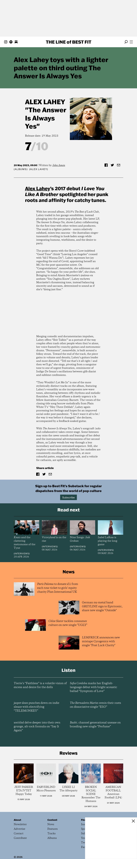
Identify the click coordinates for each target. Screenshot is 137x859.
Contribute (20, 838)
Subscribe (68, 497)
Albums (21, 169)
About (17, 819)
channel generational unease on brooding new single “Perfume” (95, 725)
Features (52, 829)
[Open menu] (131, 41)
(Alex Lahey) (38, 169)
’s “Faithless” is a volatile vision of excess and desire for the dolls (40, 685)
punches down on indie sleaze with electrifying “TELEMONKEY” (36, 707)
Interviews (22, 553)
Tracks (51, 833)
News (50, 824)
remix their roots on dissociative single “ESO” (95, 705)
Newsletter (20, 824)
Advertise (19, 829)
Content (52, 819)
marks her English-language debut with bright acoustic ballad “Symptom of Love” (93, 687)
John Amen (58, 165)
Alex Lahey (45, 101)
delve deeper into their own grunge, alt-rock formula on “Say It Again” (37, 726)
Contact (18, 833)
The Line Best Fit (68, 42)
